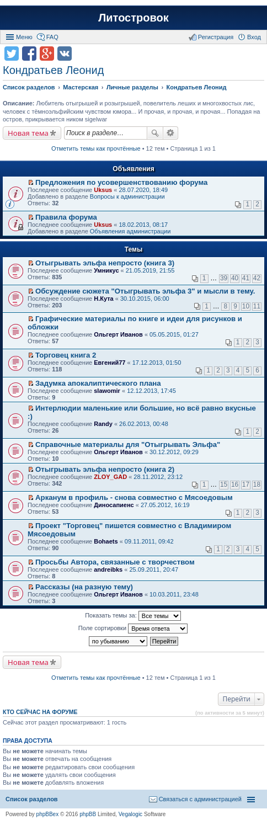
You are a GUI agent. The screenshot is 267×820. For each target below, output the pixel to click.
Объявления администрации (130, 231)
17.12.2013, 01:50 (156, 362)
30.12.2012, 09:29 (174, 452)
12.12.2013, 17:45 (151, 390)
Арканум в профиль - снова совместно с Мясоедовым (134, 497)
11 (256, 306)
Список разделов (32, 799)
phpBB (87, 814)
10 (245, 306)
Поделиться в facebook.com (29, 53)
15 (223, 484)
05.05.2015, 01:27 (174, 334)
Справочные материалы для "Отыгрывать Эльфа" (127, 444)
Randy (103, 423)
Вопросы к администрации (127, 196)
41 (245, 278)
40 (234, 278)
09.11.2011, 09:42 (149, 541)
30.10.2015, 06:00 (144, 298)
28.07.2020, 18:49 (143, 190)
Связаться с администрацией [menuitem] (200, 799)
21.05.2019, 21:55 (150, 270)
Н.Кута (103, 298)
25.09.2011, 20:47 (153, 569)
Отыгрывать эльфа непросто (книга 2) (104, 469)
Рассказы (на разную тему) (84, 587)
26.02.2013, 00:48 (143, 423)
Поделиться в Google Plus (47, 53)
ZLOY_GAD (110, 476)
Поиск (155, 133)
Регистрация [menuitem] (215, 37)
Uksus (103, 190)
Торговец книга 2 (65, 355)
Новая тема (28, 133)
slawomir (107, 390)
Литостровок (133, 18)
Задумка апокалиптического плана (98, 383)
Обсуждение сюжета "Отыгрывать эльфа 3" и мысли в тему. (145, 291)
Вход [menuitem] (254, 37)
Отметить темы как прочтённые (96, 148)
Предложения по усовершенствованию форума (121, 182)
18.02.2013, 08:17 (143, 224)
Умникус (106, 270)
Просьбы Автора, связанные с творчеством (115, 562)
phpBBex (47, 814)
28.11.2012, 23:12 (158, 476)
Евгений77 (109, 362)
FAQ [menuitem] (52, 37)
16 (234, 484)
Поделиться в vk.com (64, 53)
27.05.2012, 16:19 (165, 505)
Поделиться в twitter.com (11, 53)
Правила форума (66, 217)
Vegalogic (130, 814)
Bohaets (106, 541)
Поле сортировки (133, 628)
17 (245, 484)
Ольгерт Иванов (118, 334)
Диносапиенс (114, 505)
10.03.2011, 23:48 (174, 594)
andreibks (108, 569)
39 (223, 278)
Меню (24, 37)
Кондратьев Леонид (53, 70)
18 (256, 484)
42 (256, 278)
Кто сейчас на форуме (40, 712)
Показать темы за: (133, 616)
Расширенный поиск (170, 133)
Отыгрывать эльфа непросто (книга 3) (104, 263)
